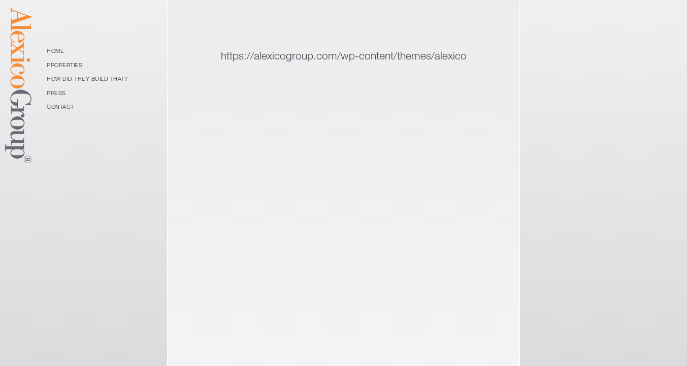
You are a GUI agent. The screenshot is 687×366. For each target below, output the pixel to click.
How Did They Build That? (87, 78)
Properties (64, 65)
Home (55, 50)
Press (56, 92)
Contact (60, 106)
